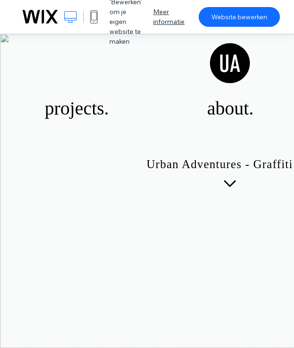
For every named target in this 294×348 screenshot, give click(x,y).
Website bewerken (239, 17)
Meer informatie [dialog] (169, 17)
